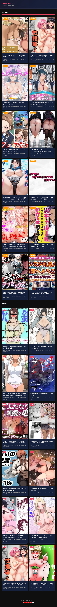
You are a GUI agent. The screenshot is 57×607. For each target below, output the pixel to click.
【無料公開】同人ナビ (10, 3)
